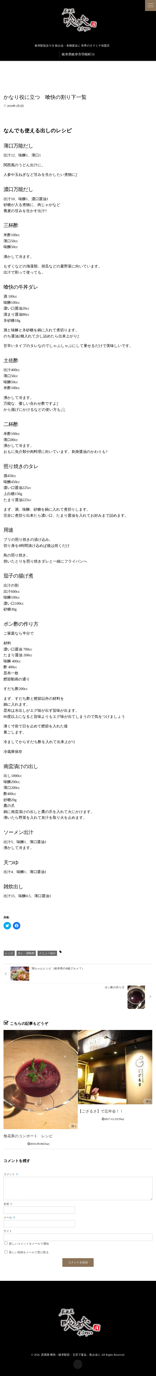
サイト (8, 1231)
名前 (8, 1204)
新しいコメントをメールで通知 (29, 1243)
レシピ (9, 953)
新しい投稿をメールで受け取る (29, 1252)
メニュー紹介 (47, 953)
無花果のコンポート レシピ (28, 1136)
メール (10, 1217)
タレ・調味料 (26, 953)
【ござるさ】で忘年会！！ (100, 1111)
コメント (11, 1174)
